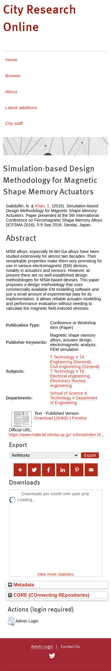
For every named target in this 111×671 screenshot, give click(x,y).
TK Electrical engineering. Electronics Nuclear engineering (70, 378)
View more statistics (55, 574)
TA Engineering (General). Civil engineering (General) (74, 362)
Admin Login (42, 647)
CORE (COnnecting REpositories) (48, 595)
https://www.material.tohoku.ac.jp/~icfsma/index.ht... (56, 434)
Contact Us (70, 647)
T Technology (62, 357)
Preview (79, 418)
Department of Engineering (73, 400)
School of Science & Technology (68, 395)
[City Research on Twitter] (52, 656)
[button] (11, 621)
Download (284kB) (51, 418)
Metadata (21, 584)
